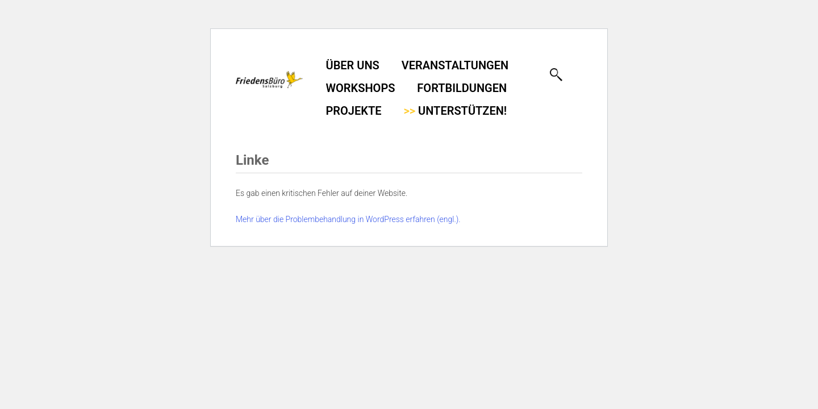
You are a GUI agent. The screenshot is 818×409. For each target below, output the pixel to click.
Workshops (360, 88)
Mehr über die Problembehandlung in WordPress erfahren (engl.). (348, 219)
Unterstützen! (455, 111)
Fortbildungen (462, 88)
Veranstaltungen (455, 65)
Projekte (354, 111)
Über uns (352, 65)
